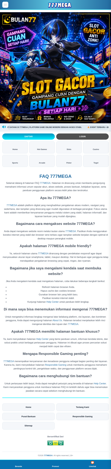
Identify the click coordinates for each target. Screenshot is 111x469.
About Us (57, 320)
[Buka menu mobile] (5, 5)
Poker (69, 160)
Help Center (52, 302)
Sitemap (28, 426)
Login (82, 136)
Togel (96, 160)
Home (15, 147)
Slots (69, 147)
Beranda (18, 464)
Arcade (42, 160)
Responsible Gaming (55, 365)
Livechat (92, 464)
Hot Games (42, 147)
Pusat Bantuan (28, 416)
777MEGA (45, 183)
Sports (15, 160)
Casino (96, 147)
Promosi (55, 464)
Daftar (29, 136)
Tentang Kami (82, 407)
